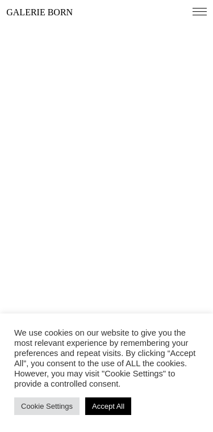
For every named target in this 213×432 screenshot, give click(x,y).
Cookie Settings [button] (47, 406)
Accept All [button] (108, 406)
